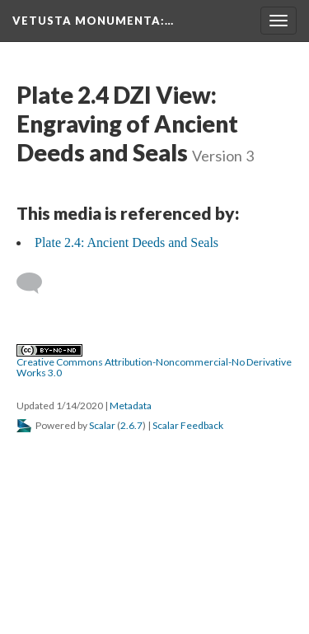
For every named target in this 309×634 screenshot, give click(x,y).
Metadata (131, 405)
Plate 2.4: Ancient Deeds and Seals (126, 242)
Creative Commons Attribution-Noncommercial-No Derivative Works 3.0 (154, 362)
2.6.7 (131, 425)
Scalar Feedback (187, 425)
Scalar (102, 425)
